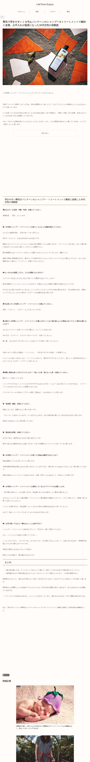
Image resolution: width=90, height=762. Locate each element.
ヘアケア (6, 675)
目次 (43, 133)
